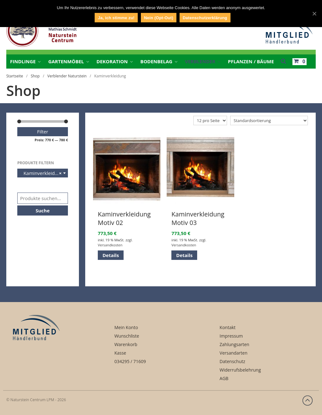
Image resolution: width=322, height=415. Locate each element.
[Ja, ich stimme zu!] (314, 13)
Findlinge (23, 61)
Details (111, 255)
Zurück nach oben (308, 400)
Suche (43, 210)
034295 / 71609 (130, 361)
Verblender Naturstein (67, 76)
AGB (223, 378)
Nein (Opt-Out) (158, 17)
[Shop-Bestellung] (269, 120)
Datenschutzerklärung (205, 17)
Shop (35, 76)
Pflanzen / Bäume (251, 61)
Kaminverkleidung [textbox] (41, 173)
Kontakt (227, 327)
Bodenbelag (156, 61)
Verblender (200, 61)
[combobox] (42, 173)
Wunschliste (126, 336)
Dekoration (112, 61)
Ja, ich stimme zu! (116, 17)
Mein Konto (126, 327)
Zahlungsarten (234, 344)
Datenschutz (232, 361)
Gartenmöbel (66, 61)
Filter (42, 131)
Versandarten (233, 353)
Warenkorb (125, 344)
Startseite (14, 76)
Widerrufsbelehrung (240, 370)
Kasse (120, 353)
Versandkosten (110, 245)
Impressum (231, 336)
